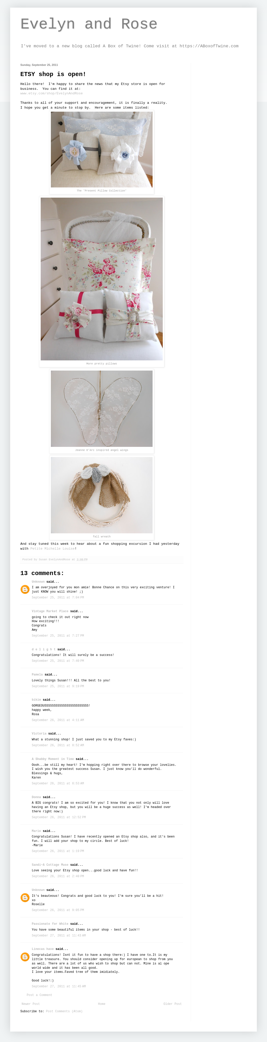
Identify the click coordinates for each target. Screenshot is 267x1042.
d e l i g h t (44, 649)
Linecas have (43, 949)
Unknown (38, 582)
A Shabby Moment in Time (53, 759)
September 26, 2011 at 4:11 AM (58, 720)
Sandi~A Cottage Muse (50, 865)
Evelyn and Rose (89, 24)
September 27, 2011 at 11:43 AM (59, 935)
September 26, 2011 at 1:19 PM (58, 851)
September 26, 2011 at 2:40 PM (58, 876)
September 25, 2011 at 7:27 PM (58, 636)
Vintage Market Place (50, 611)
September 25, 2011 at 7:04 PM (58, 597)
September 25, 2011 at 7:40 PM (58, 661)
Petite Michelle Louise (53, 549)
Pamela (37, 675)
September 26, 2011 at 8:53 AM (58, 783)
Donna (36, 797)
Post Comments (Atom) (64, 1011)
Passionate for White (50, 924)
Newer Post (31, 1004)
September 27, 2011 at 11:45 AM (59, 986)
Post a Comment (39, 995)
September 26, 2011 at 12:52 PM (59, 817)
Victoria (39, 734)
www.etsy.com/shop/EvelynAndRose (51, 93)
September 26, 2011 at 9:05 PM (58, 910)
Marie (36, 831)
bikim (36, 700)
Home (102, 1004)
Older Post (173, 1004)
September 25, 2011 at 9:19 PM (58, 686)
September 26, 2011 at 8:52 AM (58, 745)
